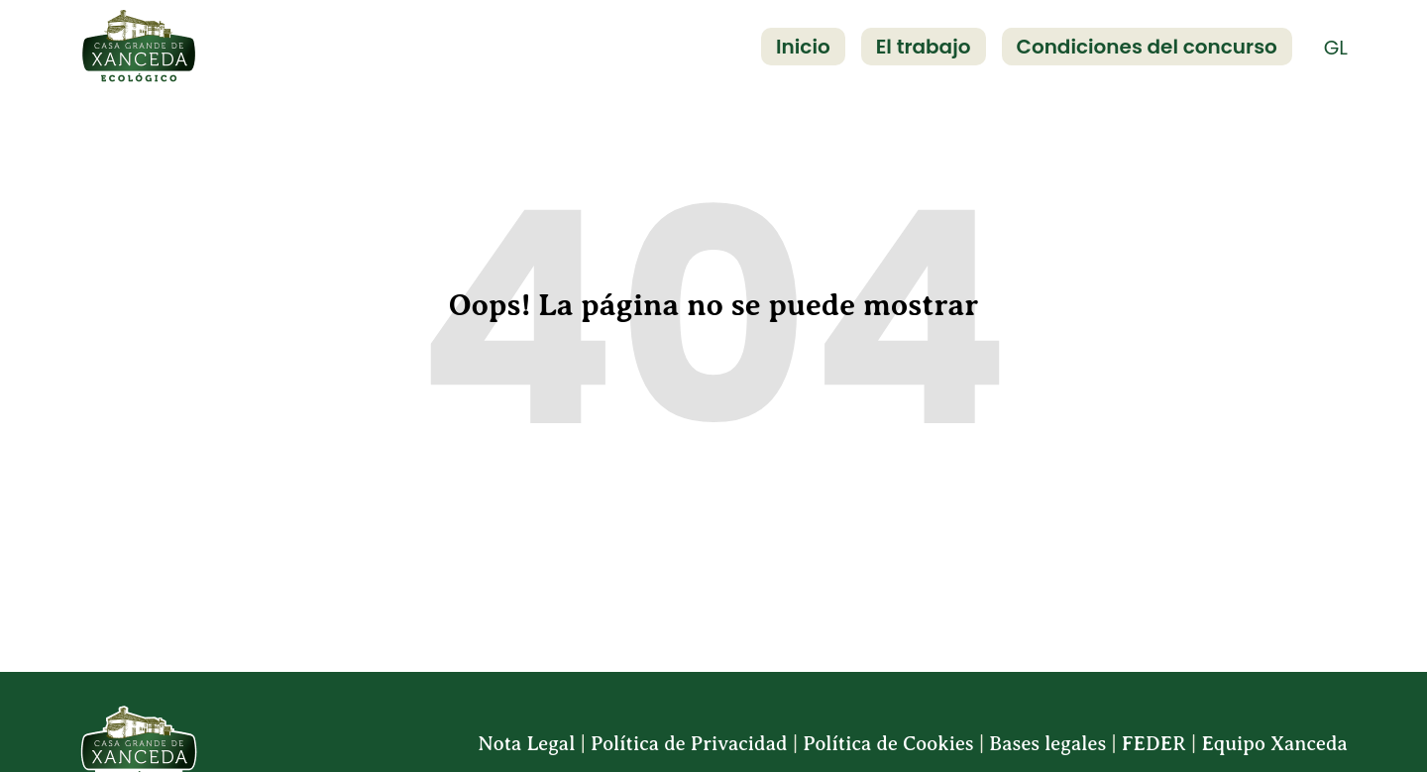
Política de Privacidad (689, 743)
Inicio (803, 46)
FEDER (1154, 743)
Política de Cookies (888, 743)
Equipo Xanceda (1274, 743)
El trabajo (923, 46)
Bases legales (1047, 743)
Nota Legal (526, 743)
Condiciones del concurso (1147, 46)
